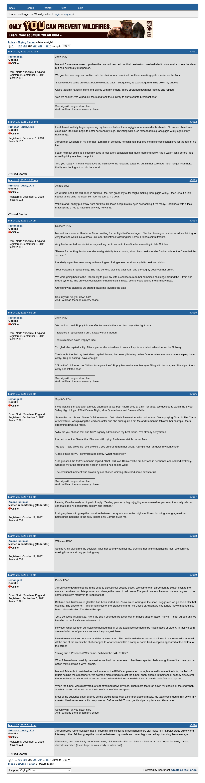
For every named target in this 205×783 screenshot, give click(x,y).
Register (47, 7)
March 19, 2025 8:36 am (22, 393)
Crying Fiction (26, 42)
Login (80, 7)
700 (20, 46)
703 (35, 46)
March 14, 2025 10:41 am (23, 51)
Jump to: (39, 770)
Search (30, 7)
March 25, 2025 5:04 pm (22, 535)
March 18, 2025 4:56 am (22, 312)
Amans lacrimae (18, 502)
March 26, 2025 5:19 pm (22, 725)
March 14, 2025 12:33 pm (23, 180)
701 (25, 46)
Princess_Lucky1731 (21, 126)
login (57, 14)
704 (40, 46)
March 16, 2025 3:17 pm (22, 220)
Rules (63, 7)
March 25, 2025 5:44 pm (22, 574)
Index (12, 7)
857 (48, 46)
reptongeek (15, 56)
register (68, 14)
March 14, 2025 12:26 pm (23, 121)
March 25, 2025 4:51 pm (22, 496)
